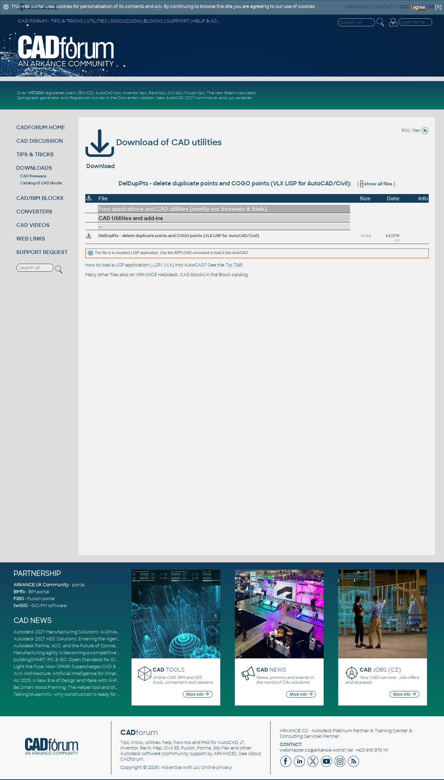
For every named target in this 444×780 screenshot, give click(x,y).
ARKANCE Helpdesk (157, 275)
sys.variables (240, 97)
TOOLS (169, 669)
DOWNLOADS (34, 168)
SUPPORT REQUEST (42, 252)
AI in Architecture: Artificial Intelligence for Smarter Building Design (85, 673)
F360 (19, 599)
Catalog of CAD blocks (41, 183)
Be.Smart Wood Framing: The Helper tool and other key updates (82, 687)
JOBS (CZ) (380, 669)
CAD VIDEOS (33, 225)
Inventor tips (135, 92)
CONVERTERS (34, 211)
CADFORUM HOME (40, 127)
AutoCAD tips (108, 92)
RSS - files (415, 130)
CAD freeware (33, 176)
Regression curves (87, 97)
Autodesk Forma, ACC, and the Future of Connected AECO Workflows (88, 646)
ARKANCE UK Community (41, 585)
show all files (376, 184)
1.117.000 (36, 92)
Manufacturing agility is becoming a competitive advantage (77, 653)
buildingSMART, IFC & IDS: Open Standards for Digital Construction (84, 660)
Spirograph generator (38, 97)
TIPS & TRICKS (35, 154)
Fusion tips (195, 92)
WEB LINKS (30, 238)
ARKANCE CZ (294, 731)
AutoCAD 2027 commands (192, 97)
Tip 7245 (233, 265)
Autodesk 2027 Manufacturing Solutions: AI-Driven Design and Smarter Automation (102, 632)
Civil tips (175, 92)
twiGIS (21, 605)
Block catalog (233, 275)
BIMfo (19, 592)
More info (197, 694)
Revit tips (157, 92)
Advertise (171, 767)
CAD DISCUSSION (39, 141)
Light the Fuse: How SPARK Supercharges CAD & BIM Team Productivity (89, 666)
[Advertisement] (352, 95)
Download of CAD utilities (153, 142)
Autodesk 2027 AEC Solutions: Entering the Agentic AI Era (75, 639)
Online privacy (216, 767)
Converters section (136, 97)
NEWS (271, 669)
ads (158, 6)
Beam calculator (240, 92)
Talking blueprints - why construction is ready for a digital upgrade (83, 694)
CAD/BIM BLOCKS (39, 198)
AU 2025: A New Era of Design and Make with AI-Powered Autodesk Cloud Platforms (102, 680)
